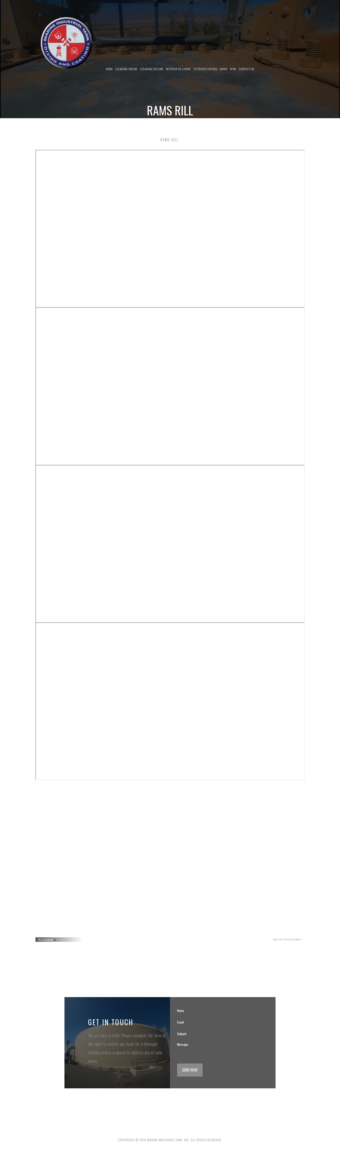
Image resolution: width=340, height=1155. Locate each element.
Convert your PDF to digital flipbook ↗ (287, 939)
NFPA (233, 69)
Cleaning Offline (151, 69)
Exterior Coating (205, 69)
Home (109, 69)
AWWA (224, 69)
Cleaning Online (126, 69)
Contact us (246, 69)
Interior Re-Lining (178, 69)
